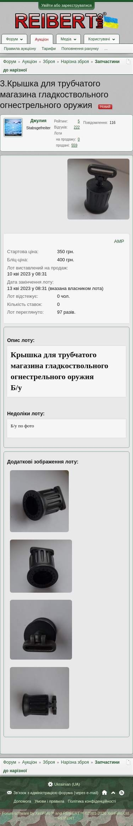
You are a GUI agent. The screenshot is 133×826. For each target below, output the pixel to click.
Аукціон (41, 39)
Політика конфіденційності (92, 801)
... (105, 48)
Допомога (22, 801)
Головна (104, 792)
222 (77, 127)
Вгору (113, 792)
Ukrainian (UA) (67, 784)
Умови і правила (49, 801)
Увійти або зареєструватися (66, 5)
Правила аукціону (20, 48)
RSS (121, 792)
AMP (119, 241)
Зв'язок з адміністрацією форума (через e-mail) (56, 793)
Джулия (38, 120)
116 (113, 123)
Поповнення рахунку (80, 48)
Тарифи (48, 48)
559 (74, 145)
